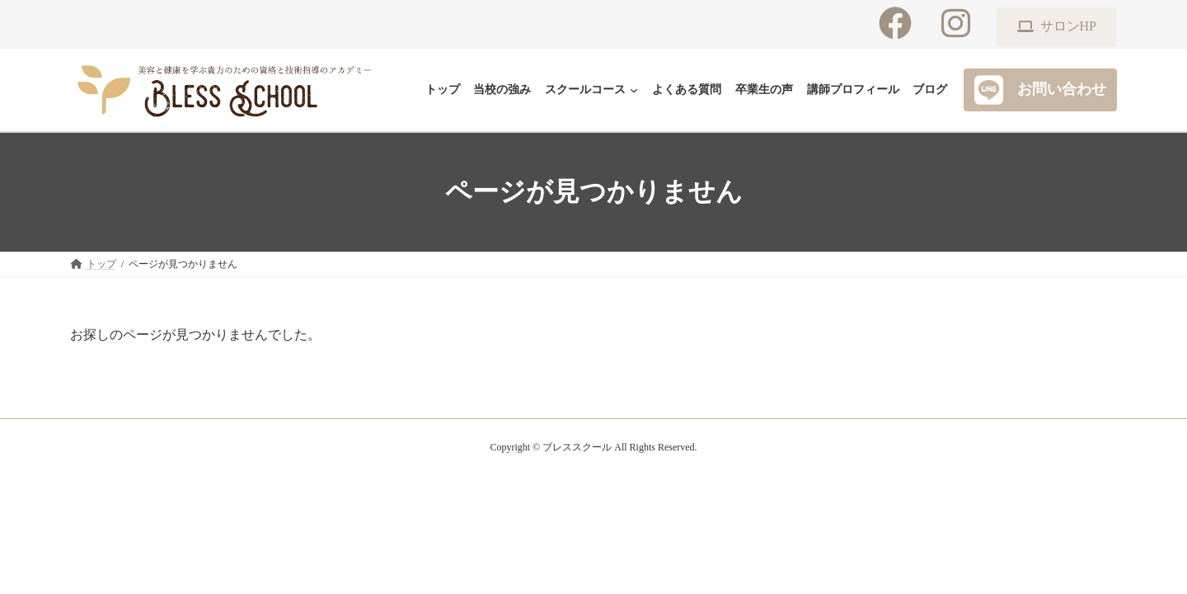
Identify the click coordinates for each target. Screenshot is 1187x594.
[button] (1057, 26)
